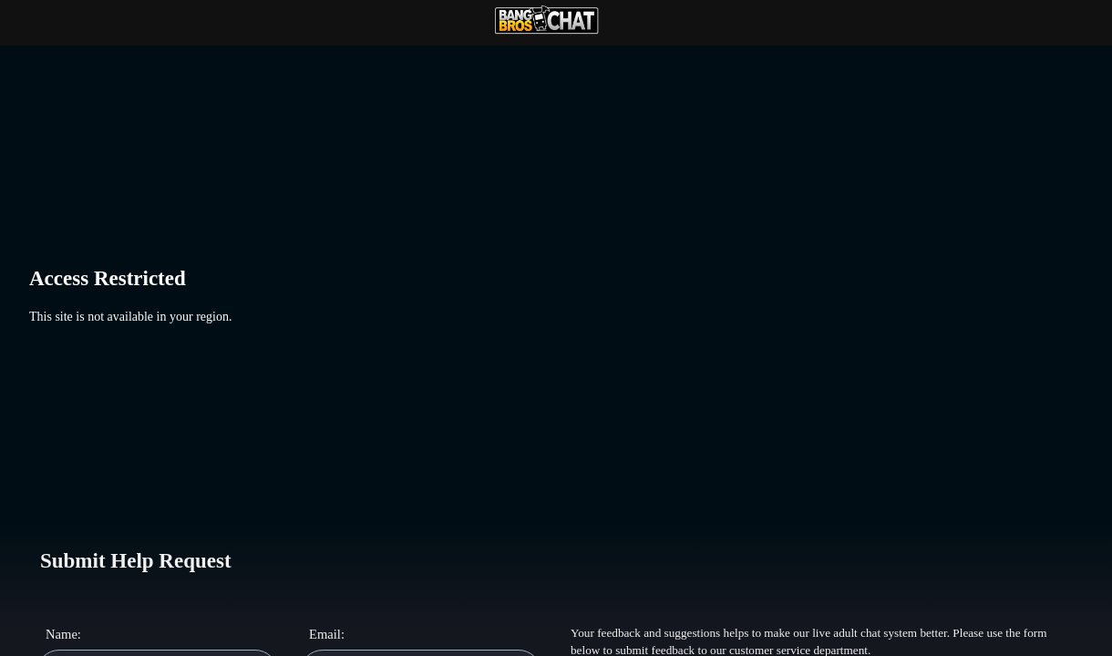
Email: (324, 634)
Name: (61, 634)
